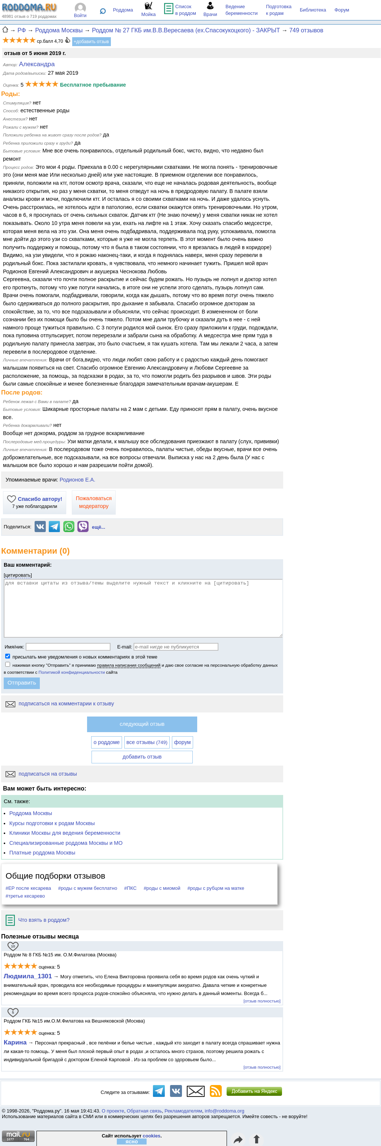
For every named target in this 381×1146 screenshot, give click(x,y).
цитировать (18, 575)
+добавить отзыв (91, 41)
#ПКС (130, 888)
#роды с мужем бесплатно (87, 888)
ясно (132, 1142)
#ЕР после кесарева (28, 888)
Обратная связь (144, 1111)
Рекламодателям (183, 1111)
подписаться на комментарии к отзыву (60, 703)
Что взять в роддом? (38, 920)
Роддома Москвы (30, 813)
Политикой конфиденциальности (72, 672)
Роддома (123, 10)
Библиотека (313, 10)
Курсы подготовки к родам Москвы (52, 823)
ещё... (98, 527)
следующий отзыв (142, 724)
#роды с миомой (162, 888)
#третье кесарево (25, 896)
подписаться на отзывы (41, 774)
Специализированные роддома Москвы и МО (66, 843)
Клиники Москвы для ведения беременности (64, 833)
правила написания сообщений (128, 665)
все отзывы (147, 742)
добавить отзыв (142, 757)
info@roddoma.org (224, 1111)
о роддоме (106, 742)
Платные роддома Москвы (42, 853)
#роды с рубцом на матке (216, 888)
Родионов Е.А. (77, 480)
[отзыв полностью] (262, 1000)
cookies (152, 1136)
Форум (341, 10)
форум (182, 742)
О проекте (113, 1111)
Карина (15, 1042)
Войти (80, 15)
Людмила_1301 (28, 976)
